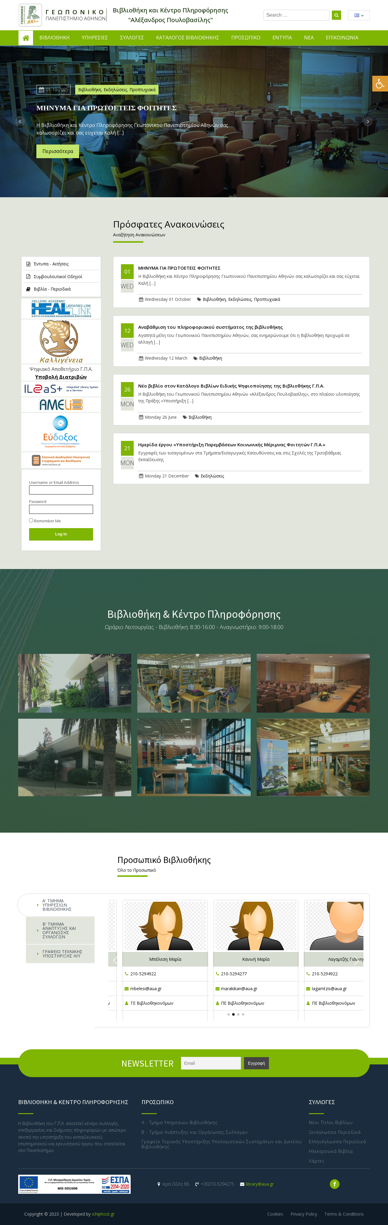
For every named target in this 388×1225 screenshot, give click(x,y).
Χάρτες (316, 1161)
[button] (380, 84)
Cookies (275, 1214)
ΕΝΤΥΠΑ (282, 37)
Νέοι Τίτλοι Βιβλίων (331, 1122)
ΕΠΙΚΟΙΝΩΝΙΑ (342, 37)
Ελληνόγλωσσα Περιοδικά (337, 1141)
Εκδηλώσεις (115, 89)
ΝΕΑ (309, 37)
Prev (20, 121)
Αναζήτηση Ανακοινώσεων (139, 235)
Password (37, 501)
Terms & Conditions (344, 1214)
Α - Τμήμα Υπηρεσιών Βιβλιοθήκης (180, 1122)
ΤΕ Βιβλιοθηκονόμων (151, 1003)
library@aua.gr (260, 1184)
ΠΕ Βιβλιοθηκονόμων (242, 1003)
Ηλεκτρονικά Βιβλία (331, 1151)
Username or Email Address (54, 482)
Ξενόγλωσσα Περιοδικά (335, 1132)
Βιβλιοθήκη (89, 89)
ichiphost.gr (103, 1214)
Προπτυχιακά (142, 89)
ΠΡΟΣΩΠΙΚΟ (245, 37)
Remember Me (45, 521)
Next (368, 121)
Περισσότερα (57, 151)
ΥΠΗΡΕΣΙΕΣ (95, 37)
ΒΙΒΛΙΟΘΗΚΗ (54, 37)
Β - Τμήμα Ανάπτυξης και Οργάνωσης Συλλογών (195, 1132)
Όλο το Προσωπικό (136, 870)
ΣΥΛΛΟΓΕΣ (132, 37)
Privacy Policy (303, 1214)
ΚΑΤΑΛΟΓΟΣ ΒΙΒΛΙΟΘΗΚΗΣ (187, 37)
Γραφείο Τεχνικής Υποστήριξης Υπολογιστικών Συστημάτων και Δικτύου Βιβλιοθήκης (222, 1144)
